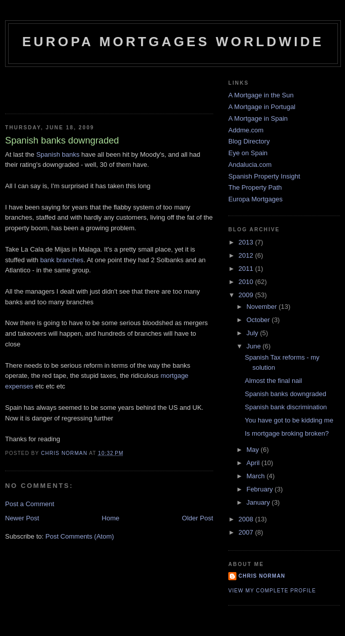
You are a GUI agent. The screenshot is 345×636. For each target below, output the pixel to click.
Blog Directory (249, 141)
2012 (246, 255)
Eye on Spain (247, 153)
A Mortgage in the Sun (261, 95)
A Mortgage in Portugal (261, 107)
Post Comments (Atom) (80, 536)
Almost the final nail (273, 380)
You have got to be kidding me (289, 420)
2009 (246, 295)
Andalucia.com (249, 164)
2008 (246, 519)
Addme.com (245, 130)
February (261, 489)
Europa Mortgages (255, 199)
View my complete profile (272, 590)
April (254, 463)
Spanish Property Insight (264, 176)
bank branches (61, 260)
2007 (246, 532)
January (259, 502)
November (263, 306)
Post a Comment (29, 504)
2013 (246, 242)
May (254, 449)
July (253, 333)
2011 (246, 268)
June (255, 346)
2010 (246, 282)
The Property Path (255, 187)
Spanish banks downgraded (285, 394)
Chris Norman (261, 576)
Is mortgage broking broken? (286, 433)
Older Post (197, 518)
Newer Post (22, 518)
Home (111, 518)
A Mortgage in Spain (258, 118)
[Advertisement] (64, 87)
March (257, 476)
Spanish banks (57, 154)
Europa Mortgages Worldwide (173, 41)
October (259, 320)
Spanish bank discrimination (286, 407)
